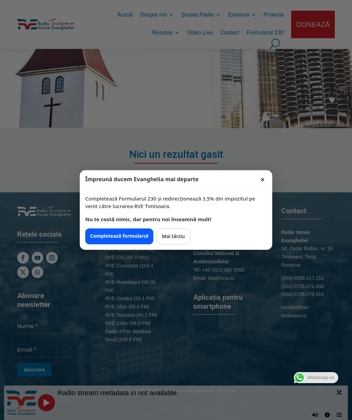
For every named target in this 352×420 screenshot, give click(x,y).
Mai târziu (173, 236)
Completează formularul (119, 236)
